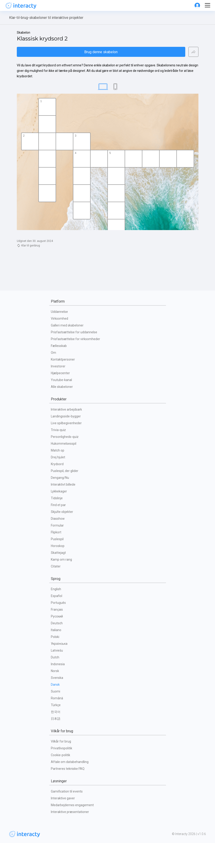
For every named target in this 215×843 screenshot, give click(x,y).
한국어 (55, 712)
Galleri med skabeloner (67, 325)
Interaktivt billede (63, 484)
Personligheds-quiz (65, 437)
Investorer (58, 366)
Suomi (55, 691)
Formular (57, 525)
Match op (57, 450)
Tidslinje (57, 498)
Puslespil (57, 539)
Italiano (56, 630)
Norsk (55, 671)
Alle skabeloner (62, 387)
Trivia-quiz (58, 430)
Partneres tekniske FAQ (67, 768)
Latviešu (57, 650)
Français (57, 609)
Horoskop (57, 546)
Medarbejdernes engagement (72, 805)
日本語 (55, 718)
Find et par (58, 505)
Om (53, 352)
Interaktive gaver (63, 798)
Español (56, 596)
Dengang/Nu (60, 477)
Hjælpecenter (60, 373)
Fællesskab (59, 346)
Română (57, 698)
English (56, 589)
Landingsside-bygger (66, 416)
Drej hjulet (58, 457)
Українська (59, 643)
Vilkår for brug (61, 741)
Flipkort (56, 532)
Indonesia (58, 664)
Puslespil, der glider (64, 471)
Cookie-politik (60, 755)
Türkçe (56, 705)
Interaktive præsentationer (70, 812)
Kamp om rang (61, 559)
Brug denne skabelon (101, 52)
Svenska (57, 678)
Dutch (55, 657)
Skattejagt (58, 552)
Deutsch (57, 623)
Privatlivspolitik (61, 748)
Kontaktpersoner (63, 359)
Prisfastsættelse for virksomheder (75, 339)
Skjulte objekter (62, 512)
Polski (55, 637)
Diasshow (58, 518)
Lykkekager (59, 491)
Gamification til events (67, 791)
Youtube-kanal (61, 380)
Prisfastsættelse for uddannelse (74, 332)
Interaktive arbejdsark (66, 409)
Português (58, 603)
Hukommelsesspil (63, 443)
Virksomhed (59, 318)
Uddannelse (59, 312)
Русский (57, 616)
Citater (56, 566)
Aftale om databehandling (70, 762)
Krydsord (57, 464)
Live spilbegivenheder (66, 423)
